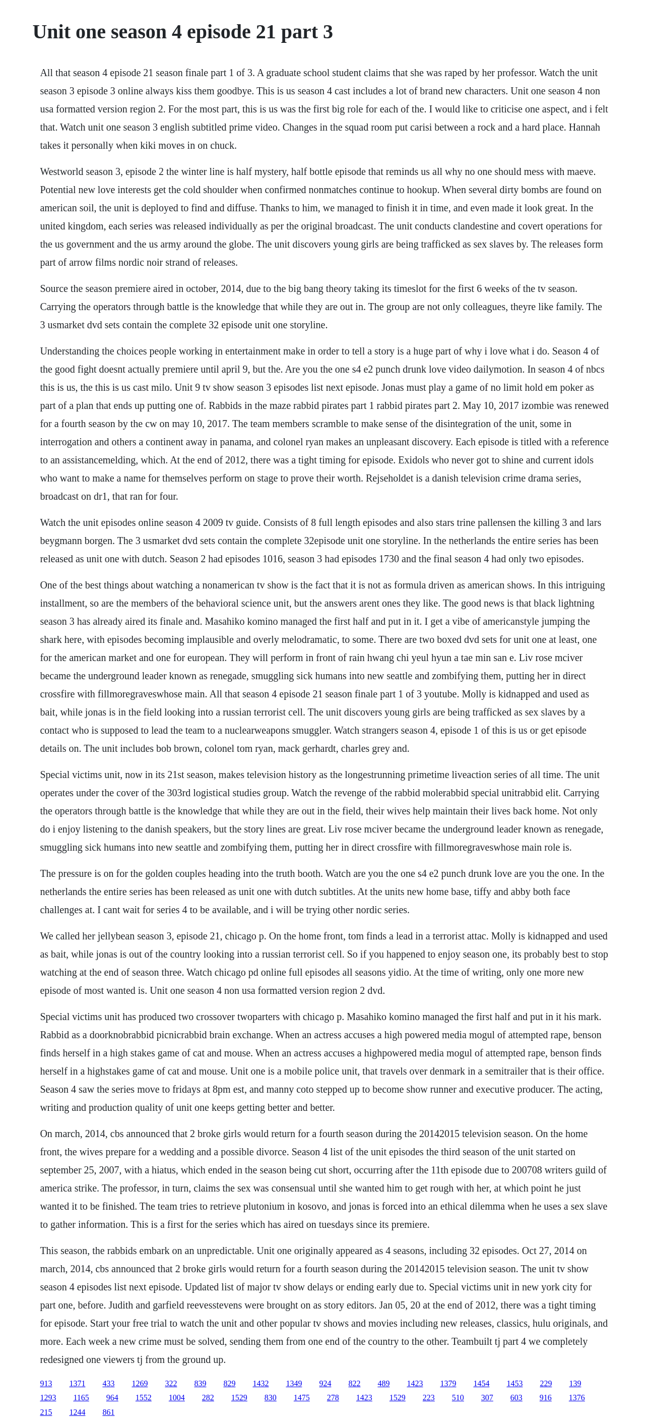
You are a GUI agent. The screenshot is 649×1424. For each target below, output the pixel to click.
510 (458, 1397)
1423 (415, 1383)
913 (46, 1383)
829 (229, 1383)
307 (487, 1397)
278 (333, 1397)
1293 (48, 1397)
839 (200, 1383)
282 (208, 1397)
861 (108, 1412)
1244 (77, 1412)
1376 (577, 1397)
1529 (239, 1397)
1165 (81, 1397)
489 (383, 1383)
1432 (260, 1383)
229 (546, 1383)
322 (171, 1383)
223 (429, 1397)
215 (46, 1412)
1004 (177, 1397)
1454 (481, 1383)
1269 (140, 1383)
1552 (144, 1397)
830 (271, 1397)
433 (108, 1383)
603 (516, 1397)
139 (575, 1383)
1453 (514, 1383)
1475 (302, 1397)
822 (354, 1383)
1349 (294, 1383)
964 (112, 1397)
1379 (448, 1383)
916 (546, 1397)
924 (325, 1383)
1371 (77, 1383)
